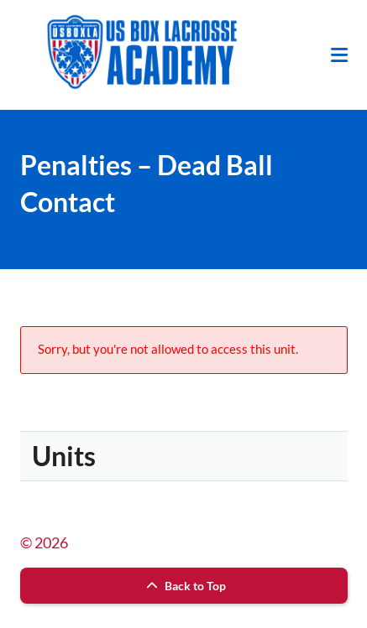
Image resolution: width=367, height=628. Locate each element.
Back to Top (184, 586)
